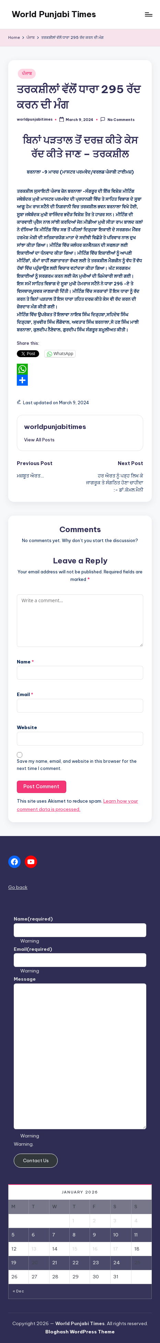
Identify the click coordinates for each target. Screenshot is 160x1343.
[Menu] (148, 14)
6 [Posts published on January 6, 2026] (33, 1235)
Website (27, 727)
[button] (39, 439)
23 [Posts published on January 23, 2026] (96, 1262)
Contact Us (36, 1160)
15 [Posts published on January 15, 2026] (74, 1249)
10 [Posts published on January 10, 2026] (115, 1235)
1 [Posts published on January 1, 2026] (73, 1221)
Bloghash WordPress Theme (80, 1332)
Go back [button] (17, 887)
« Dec (18, 1291)
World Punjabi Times (54, 14)
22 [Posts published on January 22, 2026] (75, 1262)
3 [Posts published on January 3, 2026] (114, 1221)
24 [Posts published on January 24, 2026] (116, 1262)
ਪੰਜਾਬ (27, 73)
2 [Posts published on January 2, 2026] (94, 1221)
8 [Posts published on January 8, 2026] (74, 1235)
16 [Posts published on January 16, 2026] (95, 1249)
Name (25, 662)
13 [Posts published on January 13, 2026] (34, 1249)
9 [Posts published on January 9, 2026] (94, 1235)
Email (25, 694)
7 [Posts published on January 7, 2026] (53, 1235)
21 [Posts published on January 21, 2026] (54, 1262)
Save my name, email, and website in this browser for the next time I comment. (77, 765)
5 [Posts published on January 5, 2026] (12, 1235)
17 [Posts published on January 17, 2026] (115, 1249)
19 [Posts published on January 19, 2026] (13, 1262)
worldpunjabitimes (55, 426)
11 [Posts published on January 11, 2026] (136, 1235)
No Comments (117, 119)
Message (25, 979)
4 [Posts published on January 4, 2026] (136, 1221)
